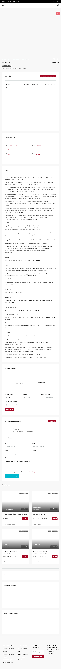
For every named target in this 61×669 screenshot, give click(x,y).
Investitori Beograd (7, 656)
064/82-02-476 (31, 428)
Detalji (25, 515)
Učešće (25, 391)
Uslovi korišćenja (31, 469)
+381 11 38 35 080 (19, 428)
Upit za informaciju (12, 473)
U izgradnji (8, 65)
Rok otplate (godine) (11, 398)
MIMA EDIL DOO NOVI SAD (11, 521)
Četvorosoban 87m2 (10, 549)
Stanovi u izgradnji (22, 654)
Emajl (6, 447)
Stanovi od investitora (8, 642)
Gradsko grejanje (12, 145)
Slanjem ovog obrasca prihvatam (20, 469)
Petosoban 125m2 (39, 511)
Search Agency (38, 653)
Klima (9, 148)
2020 (3, 65)
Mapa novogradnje (22, 651)
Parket (9, 155)
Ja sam (34, 447)
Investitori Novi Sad (8, 659)
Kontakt (20, 656)
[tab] (58, 13)
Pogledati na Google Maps (48, 76)
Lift (9, 152)
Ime (6, 440)
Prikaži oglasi (52, 418)
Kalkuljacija (9, 406)
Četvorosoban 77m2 (40, 549)
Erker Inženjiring (38, 521)
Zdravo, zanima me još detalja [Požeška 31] (30, 462)
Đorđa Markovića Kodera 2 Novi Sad (15, 511)
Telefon (34, 440)
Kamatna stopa (45, 391)
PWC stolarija (37, 145)
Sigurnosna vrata (38, 148)
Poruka (7, 455)
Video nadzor (37, 152)
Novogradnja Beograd (23, 642)
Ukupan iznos (9, 391)
